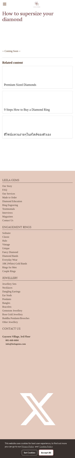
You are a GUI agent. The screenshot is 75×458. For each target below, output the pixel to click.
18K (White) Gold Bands (14, 263)
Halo (4, 240)
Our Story (7, 186)
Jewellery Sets (9, 284)
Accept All (46, 452)
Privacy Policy (27, 446)
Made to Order (9, 197)
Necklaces (7, 287)
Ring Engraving (10, 205)
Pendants (6, 299)
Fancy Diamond (10, 252)
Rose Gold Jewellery (12, 314)
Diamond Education (12, 201)
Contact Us (7, 220)
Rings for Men (9, 267)
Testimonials (8, 209)
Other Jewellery (10, 322)
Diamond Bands (10, 256)
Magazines (7, 216)
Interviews (7, 212)
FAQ (4, 190)
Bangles (6, 303)
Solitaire (6, 233)
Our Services (8, 193)
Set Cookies (29, 452)
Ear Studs (7, 295)
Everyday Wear (9, 259)
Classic (5, 237)
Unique (6, 248)
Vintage (6, 244)
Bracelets (7, 306)
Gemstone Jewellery (12, 310)
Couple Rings (9, 271)
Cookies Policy (46, 446)
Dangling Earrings (11, 291)
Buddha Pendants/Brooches (15, 318)
